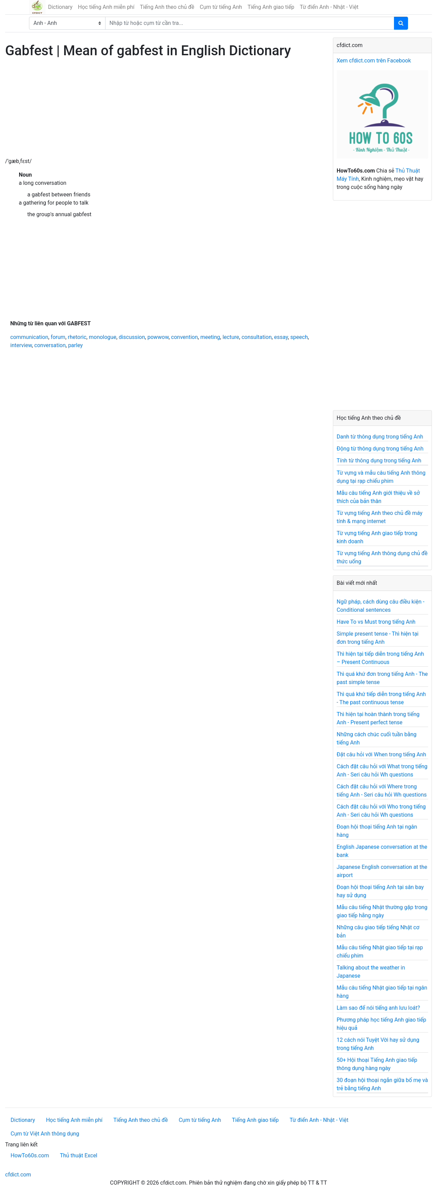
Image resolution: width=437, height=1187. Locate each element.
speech (299, 337)
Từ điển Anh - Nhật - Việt (329, 7)
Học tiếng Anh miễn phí (106, 7)
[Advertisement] (164, 109)
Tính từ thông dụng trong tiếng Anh (379, 460)
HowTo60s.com (30, 1155)
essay (281, 337)
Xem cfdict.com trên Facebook (374, 60)
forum (58, 337)
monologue (102, 337)
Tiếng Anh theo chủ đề (167, 7)
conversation (50, 345)
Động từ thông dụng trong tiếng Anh (380, 448)
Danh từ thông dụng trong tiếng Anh (380, 436)
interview (21, 345)
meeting (210, 337)
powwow (158, 337)
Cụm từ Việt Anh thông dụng (45, 1133)
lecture (231, 337)
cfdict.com (18, 1174)
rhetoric (77, 337)
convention (184, 337)
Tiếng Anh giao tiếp (271, 7)
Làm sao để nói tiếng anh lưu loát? (378, 1008)
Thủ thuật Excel (78, 1155)
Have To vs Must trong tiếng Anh (376, 622)
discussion (132, 337)
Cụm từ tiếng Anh (221, 7)
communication (29, 337)
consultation (256, 337)
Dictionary (60, 7)
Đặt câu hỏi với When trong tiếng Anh (381, 754)
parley (75, 345)
